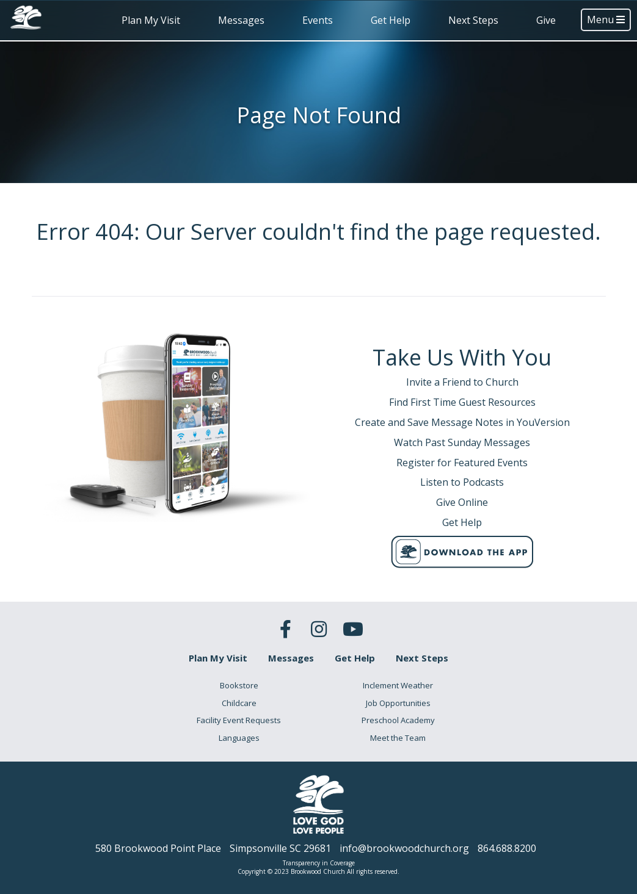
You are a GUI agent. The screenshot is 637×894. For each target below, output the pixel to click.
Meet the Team (398, 737)
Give (546, 20)
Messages (241, 20)
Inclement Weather (398, 685)
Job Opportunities (398, 703)
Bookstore (239, 685)
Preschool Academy (398, 720)
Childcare (239, 703)
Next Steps (473, 20)
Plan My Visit (151, 20)
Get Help (390, 20)
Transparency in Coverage (319, 863)
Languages (239, 737)
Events (317, 20)
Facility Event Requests (239, 720)
